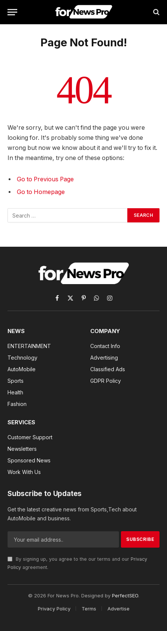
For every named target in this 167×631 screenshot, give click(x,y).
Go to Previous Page (45, 179)
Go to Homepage (41, 192)
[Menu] (12, 12)
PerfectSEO (125, 595)
